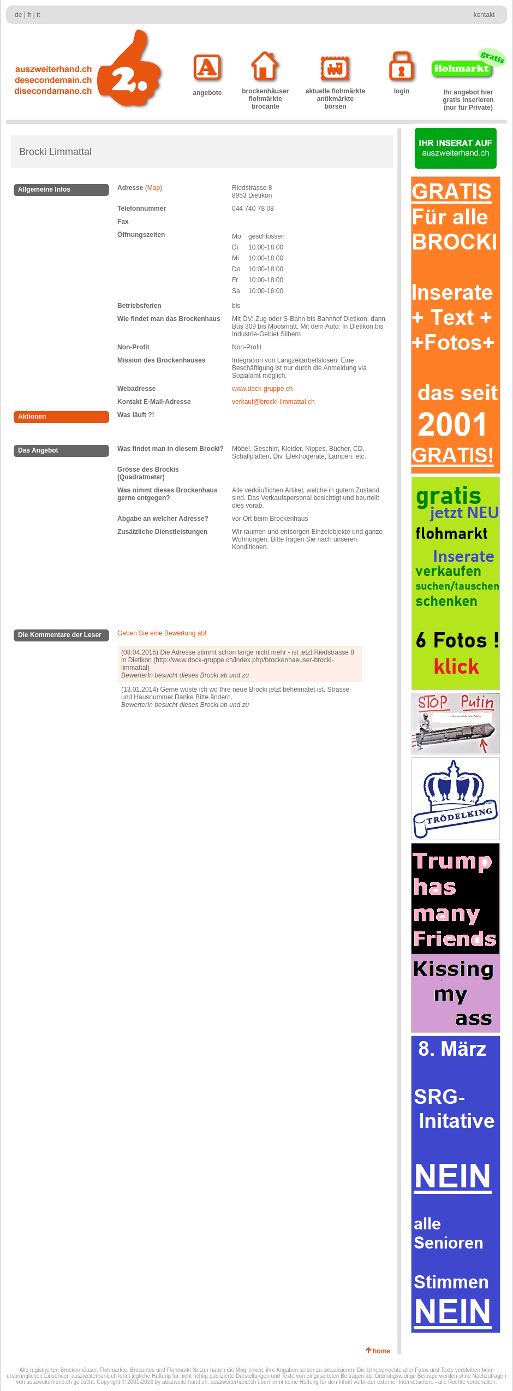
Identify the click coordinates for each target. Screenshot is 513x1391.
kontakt (484, 15)
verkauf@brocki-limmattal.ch (273, 402)
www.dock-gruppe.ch (262, 389)
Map (153, 188)
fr (29, 15)
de (18, 15)
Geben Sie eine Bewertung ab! (161, 633)
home (383, 1351)
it (38, 15)
